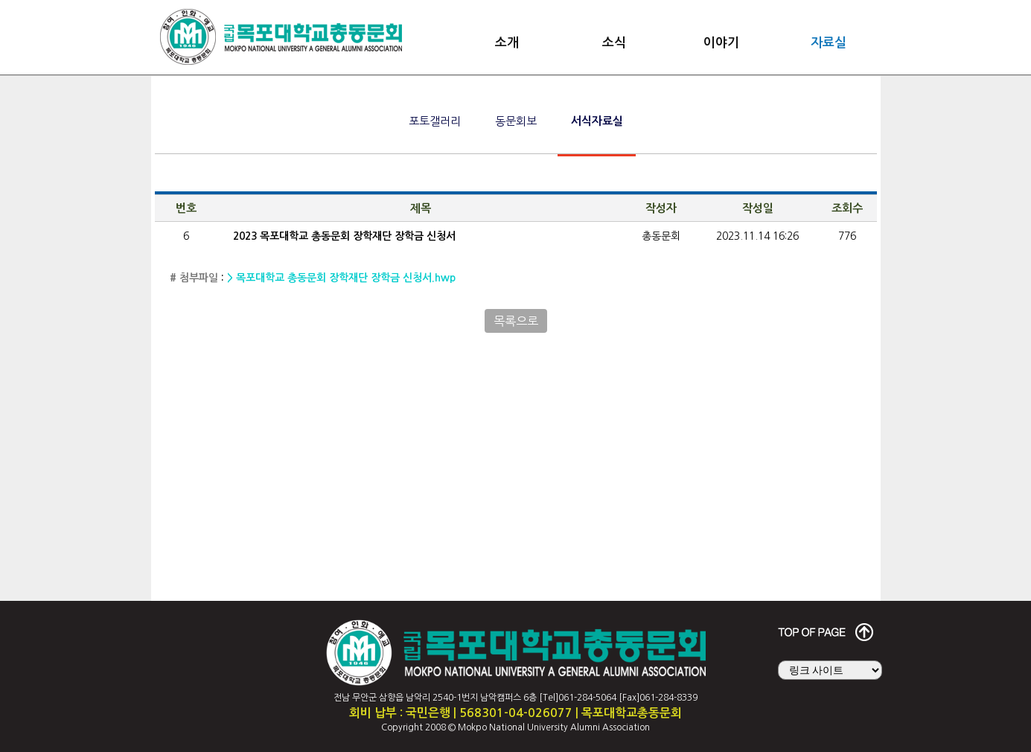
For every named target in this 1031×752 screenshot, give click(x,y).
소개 (507, 42)
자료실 (828, 42)
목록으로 (516, 321)
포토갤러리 (435, 121)
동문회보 (516, 121)
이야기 (721, 42)
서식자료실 (597, 121)
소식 (614, 42)
